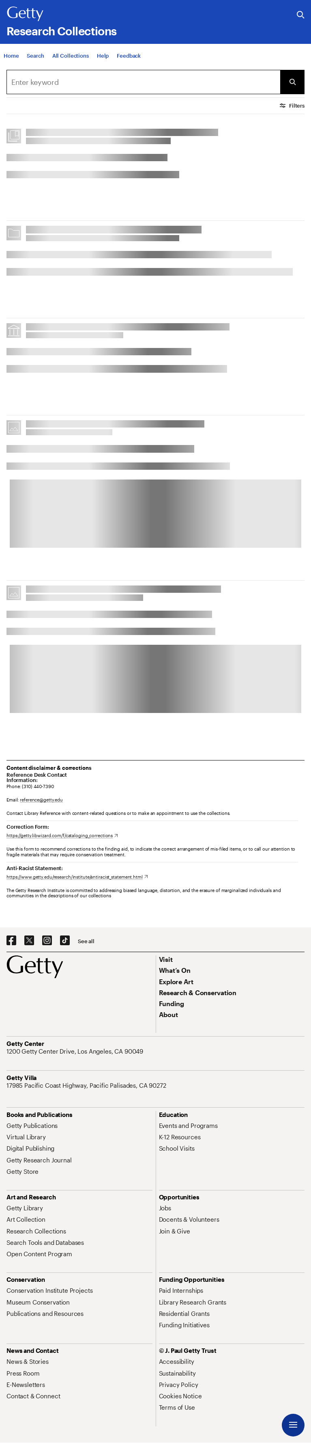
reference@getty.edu (41, 799)
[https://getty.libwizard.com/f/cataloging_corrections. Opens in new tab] (62, 835)
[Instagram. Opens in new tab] (47, 940)
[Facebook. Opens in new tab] (11, 940)
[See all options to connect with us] (86, 941)
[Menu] (293, 1425)
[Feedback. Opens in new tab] (129, 61)
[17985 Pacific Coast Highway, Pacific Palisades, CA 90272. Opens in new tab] (87, 1085)
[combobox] (143, 82)
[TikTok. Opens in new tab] (65, 940)
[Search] (35, 61)
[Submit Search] (292, 82)
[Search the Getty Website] (301, 15)
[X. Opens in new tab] (29, 940)
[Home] (11, 61)
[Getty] (25, 14)
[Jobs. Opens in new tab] (165, 1208)
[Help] (103, 61)
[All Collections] (70, 61)
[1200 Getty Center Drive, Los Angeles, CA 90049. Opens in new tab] (75, 1051)
